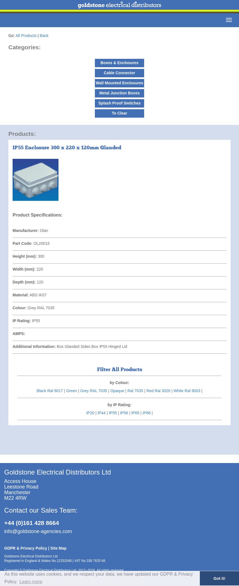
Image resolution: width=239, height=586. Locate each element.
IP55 (113, 413)
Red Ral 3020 (158, 391)
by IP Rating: (119, 405)
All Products (26, 35)
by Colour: (119, 382)
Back (44, 35)
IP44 (101, 413)
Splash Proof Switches (120, 103)
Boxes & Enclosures (119, 63)
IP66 (146, 413)
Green (71, 391)
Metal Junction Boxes (119, 93)
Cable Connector (119, 73)
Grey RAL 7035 (93, 391)
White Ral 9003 (187, 391)
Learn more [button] (31, 581)
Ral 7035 (135, 391)
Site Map (58, 548)
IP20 (90, 413)
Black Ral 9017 (50, 391)
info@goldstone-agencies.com (38, 531)
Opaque (117, 391)
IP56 (124, 413)
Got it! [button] (219, 578)
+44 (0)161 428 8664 (31, 523)
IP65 (135, 413)
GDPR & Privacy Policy (25, 548)
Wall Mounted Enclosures (119, 83)
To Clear (119, 113)
